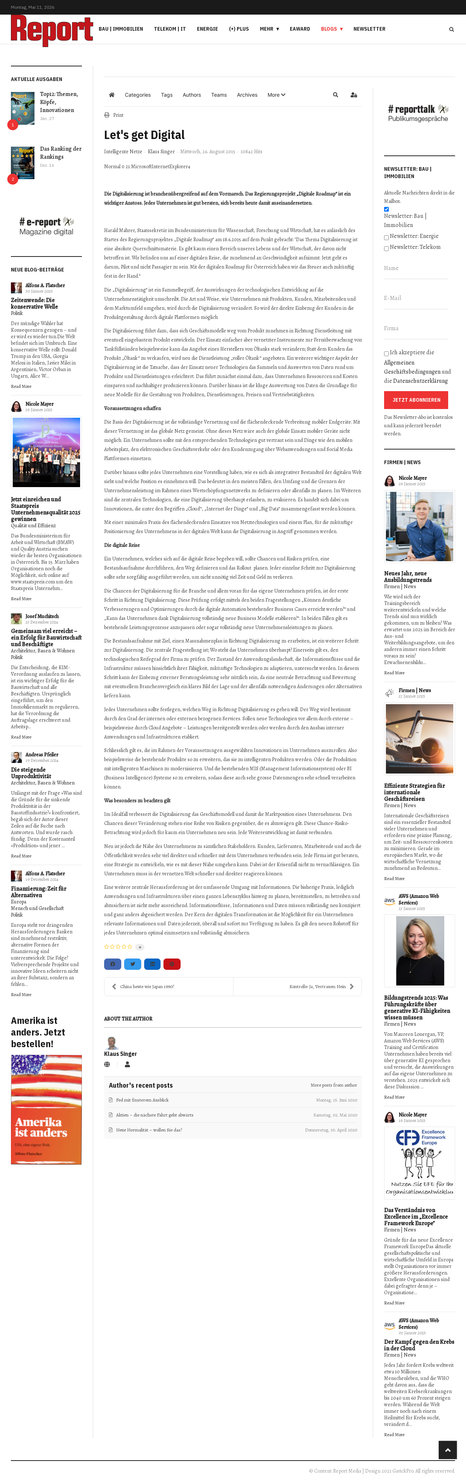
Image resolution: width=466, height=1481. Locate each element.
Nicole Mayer (39, 404)
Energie (207, 29)
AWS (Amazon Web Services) (419, 899)
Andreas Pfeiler (41, 754)
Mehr (266, 29)
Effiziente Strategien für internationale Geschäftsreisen (414, 792)
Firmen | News (400, 586)
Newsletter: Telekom (415, 247)
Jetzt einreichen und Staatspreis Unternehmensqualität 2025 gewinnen (45, 509)
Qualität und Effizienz (33, 525)
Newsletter (370, 29)
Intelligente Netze (123, 152)
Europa (18, 901)
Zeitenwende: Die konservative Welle (34, 303)
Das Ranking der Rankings (61, 153)
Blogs (329, 29)
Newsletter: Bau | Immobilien (405, 220)
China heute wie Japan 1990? (143, 986)
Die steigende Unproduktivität (31, 773)
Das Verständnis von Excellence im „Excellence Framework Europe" (416, 1216)
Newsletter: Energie (414, 236)
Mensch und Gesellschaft (37, 908)
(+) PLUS (239, 29)
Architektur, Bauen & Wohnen (43, 650)
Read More (21, 386)
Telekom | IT (170, 29)
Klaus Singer (161, 151)
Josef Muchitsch (42, 616)
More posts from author (334, 1085)
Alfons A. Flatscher (45, 285)
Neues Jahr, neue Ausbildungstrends (408, 577)
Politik (17, 313)
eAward (300, 29)
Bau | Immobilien (121, 29)
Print (118, 115)
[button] (276, 95)
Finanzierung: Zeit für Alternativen (38, 892)
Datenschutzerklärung (420, 381)
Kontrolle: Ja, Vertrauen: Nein (321, 986)
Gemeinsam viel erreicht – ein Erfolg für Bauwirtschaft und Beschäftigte (46, 637)
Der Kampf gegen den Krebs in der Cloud (419, 1345)
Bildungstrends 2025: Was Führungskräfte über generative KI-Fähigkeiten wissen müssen (417, 1008)
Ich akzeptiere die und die (417, 366)
